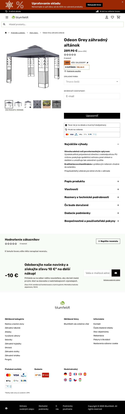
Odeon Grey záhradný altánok (54, 33)
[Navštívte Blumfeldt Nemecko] (65, 373)
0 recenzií (67, 58)
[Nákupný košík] (118, 17)
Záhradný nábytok (13, 328)
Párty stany (34, 33)
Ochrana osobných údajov (111, 280)
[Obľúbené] (112, 17)
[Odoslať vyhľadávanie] (4, 24)
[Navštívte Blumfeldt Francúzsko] (75, 373)
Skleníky (8, 339)
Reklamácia (99, 335)
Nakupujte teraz (94, 5)
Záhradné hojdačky (14, 343)
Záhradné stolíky (12, 351)
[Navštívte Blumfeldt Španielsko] (84, 373)
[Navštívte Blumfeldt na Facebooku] (6, 408)
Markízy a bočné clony (15, 324)
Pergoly (8, 359)
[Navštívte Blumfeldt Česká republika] (75, 379)
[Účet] (106, 17)
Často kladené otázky (103, 328)
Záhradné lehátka (13, 355)
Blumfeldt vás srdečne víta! (76, 324)
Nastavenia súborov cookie (106, 343)
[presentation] (82, 106)
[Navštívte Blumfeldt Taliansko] (80, 373)
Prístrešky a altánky (18, 33)
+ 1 (56, 104)
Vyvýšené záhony (13, 335)
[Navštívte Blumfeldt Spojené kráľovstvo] (65, 379)
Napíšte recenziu (107, 241)
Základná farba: (71, 76)
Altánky (8, 332)
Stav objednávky (101, 332)
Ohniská (8, 347)
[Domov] (8, 33)
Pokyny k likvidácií (102, 339)
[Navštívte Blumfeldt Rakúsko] (70, 373)
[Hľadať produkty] (62, 24)
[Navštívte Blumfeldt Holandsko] (70, 379)
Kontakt (97, 324)
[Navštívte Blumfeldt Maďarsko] (80, 379)
